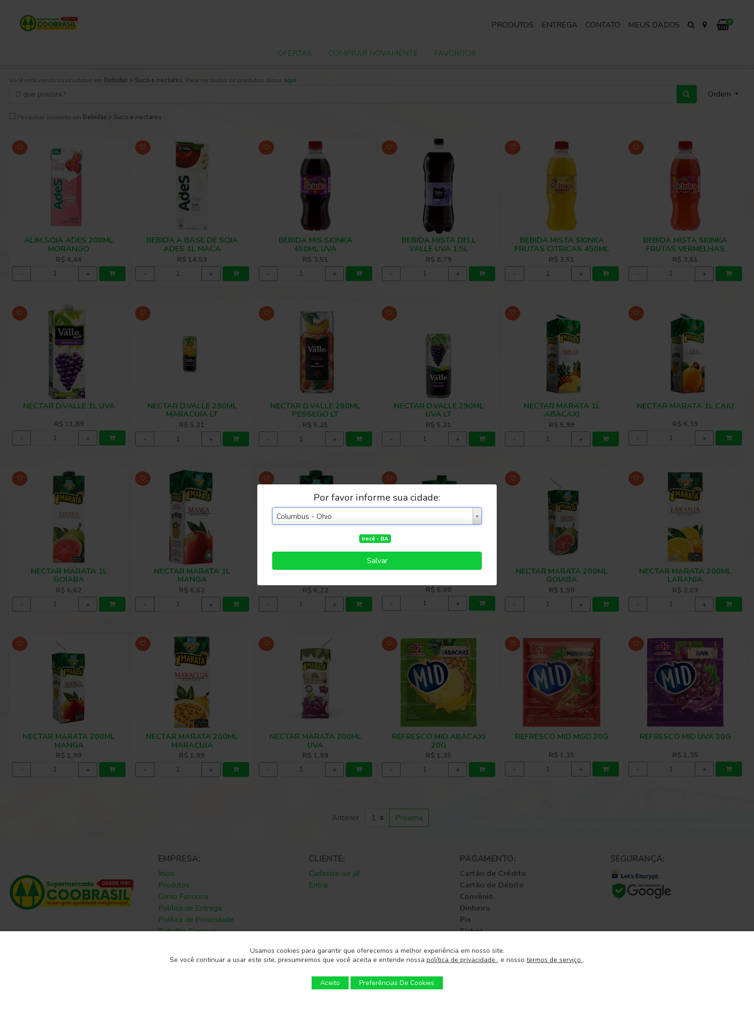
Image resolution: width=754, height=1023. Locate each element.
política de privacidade (462, 959)
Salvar (377, 560)
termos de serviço (555, 959)
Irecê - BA (375, 538)
